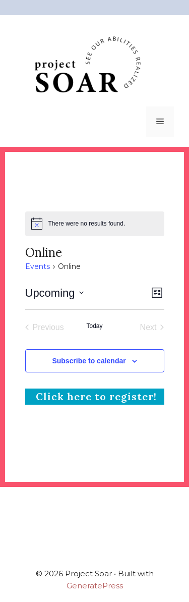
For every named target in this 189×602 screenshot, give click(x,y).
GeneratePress (95, 585)
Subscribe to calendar (88, 361)
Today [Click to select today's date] (94, 326)
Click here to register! (95, 396)
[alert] (94, 223)
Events (37, 266)
